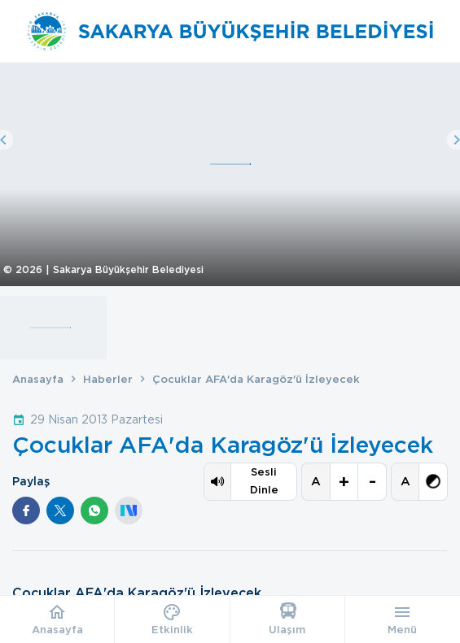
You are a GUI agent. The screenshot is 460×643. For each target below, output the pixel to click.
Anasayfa (38, 379)
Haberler (108, 379)
